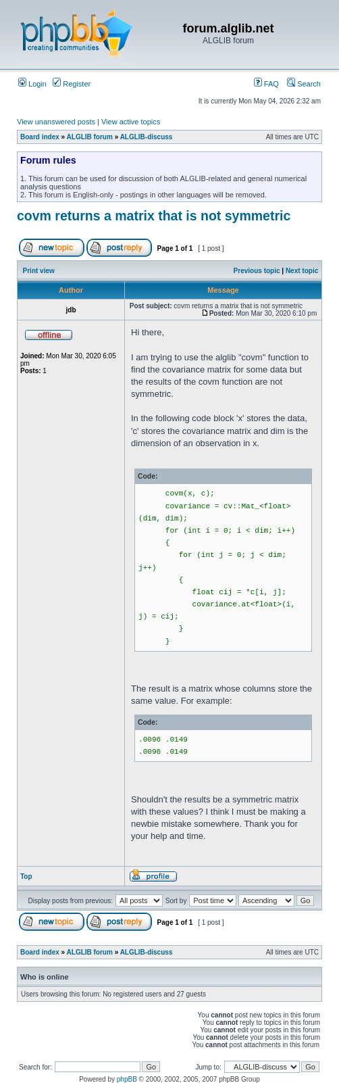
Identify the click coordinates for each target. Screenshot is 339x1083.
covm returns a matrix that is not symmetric (153, 215)
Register (71, 84)
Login (32, 84)
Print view (39, 270)
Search (304, 84)
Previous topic (257, 270)
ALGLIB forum (90, 137)
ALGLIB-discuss (146, 137)
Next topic (302, 270)
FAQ (266, 84)
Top (26, 876)
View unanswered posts (56, 122)
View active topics (130, 122)
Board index (39, 137)
